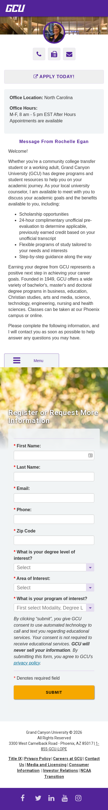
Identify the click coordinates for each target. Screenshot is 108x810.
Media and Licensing (47, 764)
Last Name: (27, 467)
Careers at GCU (67, 758)
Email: (22, 488)
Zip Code (24, 531)
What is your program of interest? (50, 598)
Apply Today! (54, 76)
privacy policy (27, 663)
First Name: (27, 446)
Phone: (23, 509)
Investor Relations (60, 770)
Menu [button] (28, 360)
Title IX (15, 758)
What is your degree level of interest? (44, 555)
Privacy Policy (37, 758)
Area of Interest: (32, 578)
